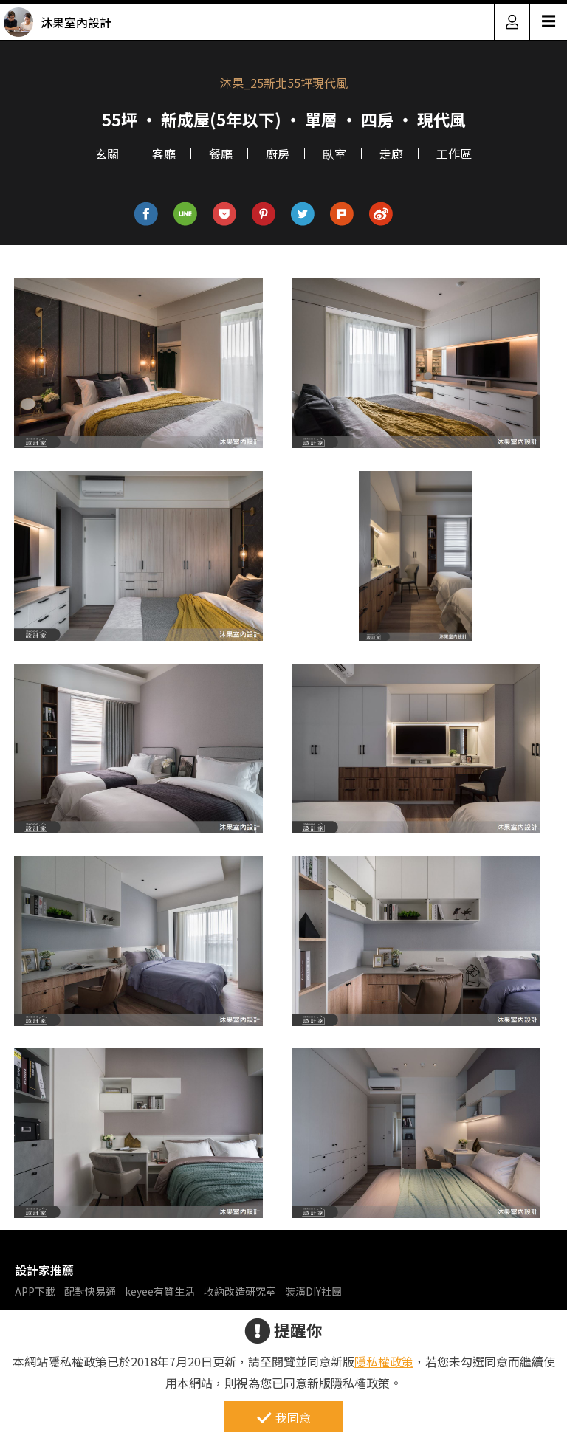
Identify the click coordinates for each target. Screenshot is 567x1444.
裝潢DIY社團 (313, 1291)
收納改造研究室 (240, 1291)
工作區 (454, 153)
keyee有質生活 (160, 1291)
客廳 (164, 153)
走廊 (391, 153)
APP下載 (35, 1291)
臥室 (334, 153)
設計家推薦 (44, 1270)
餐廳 (221, 153)
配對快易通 (90, 1291)
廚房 (277, 153)
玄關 (107, 153)
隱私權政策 (383, 1361)
